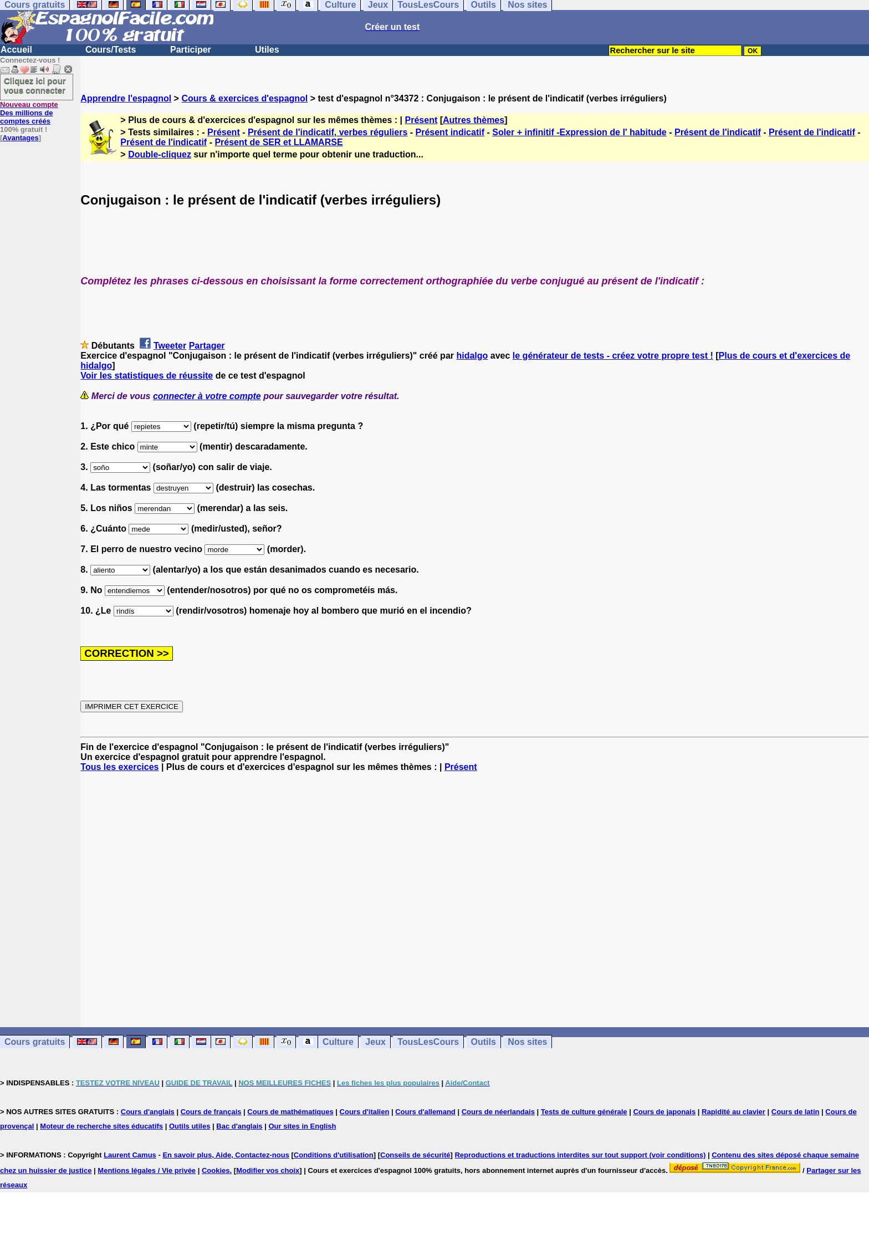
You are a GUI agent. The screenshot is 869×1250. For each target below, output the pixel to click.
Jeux (375, 1042)
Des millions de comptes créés (29, 112)
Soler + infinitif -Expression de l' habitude (579, 132)
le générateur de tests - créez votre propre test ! (613, 355)
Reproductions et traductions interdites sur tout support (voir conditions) (580, 1155)
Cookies (216, 1170)
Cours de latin (795, 1112)
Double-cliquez (159, 154)
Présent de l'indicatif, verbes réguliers (327, 132)
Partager (207, 345)
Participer (190, 49)
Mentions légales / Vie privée (147, 1170)
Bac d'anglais (239, 1126)
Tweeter (170, 345)
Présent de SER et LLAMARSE (278, 142)
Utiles (267, 49)
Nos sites (527, 1042)
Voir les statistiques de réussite (146, 375)
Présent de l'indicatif (717, 132)
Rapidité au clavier (733, 1112)
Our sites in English (302, 1126)
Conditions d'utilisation (334, 1155)
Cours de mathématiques (290, 1112)
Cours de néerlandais (498, 1112)
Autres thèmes (473, 120)
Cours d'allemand (425, 1112)
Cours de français (211, 1112)
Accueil (16, 49)
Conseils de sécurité (415, 1155)
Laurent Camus (130, 1155)
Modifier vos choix (267, 1170)
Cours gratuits (34, 1042)
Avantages (20, 138)
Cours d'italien (365, 1112)
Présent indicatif (450, 132)
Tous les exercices (119, 767)
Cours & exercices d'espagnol (244, 98)
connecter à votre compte (207, 396)
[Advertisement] (474, 899)
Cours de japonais (664, 1112)
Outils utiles (189, 1126)
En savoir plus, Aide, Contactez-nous (225, 1155)
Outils (483, 1042)
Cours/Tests (110, 49)
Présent (421, 120)
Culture (338, 1042)
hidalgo (472, 355)
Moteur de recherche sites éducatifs (101, 1126)
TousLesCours (428, 1042)
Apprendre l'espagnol (125, 98)
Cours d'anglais (148, 1112)
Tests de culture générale (584, 1112)
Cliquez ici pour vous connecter (35, 85)
